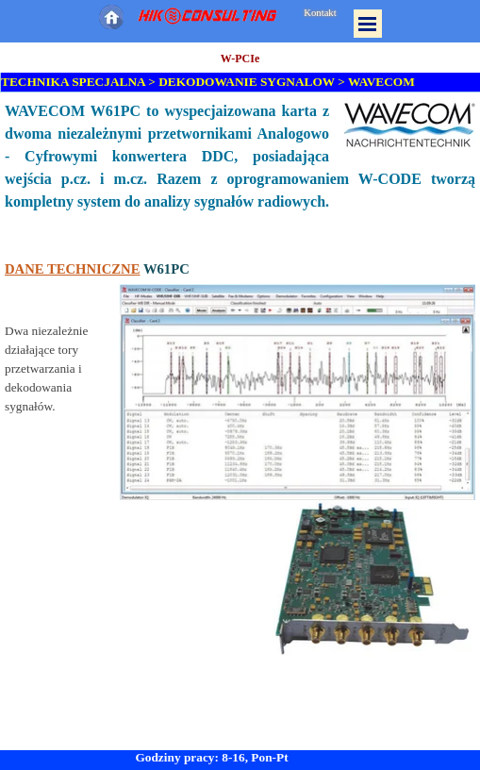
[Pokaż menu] (368, 23)
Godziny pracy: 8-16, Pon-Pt (211, 757)
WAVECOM (381, 82)
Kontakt (320, 13)
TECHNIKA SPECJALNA (73, 82)
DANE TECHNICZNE (72, 268)
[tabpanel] (240, 380)
